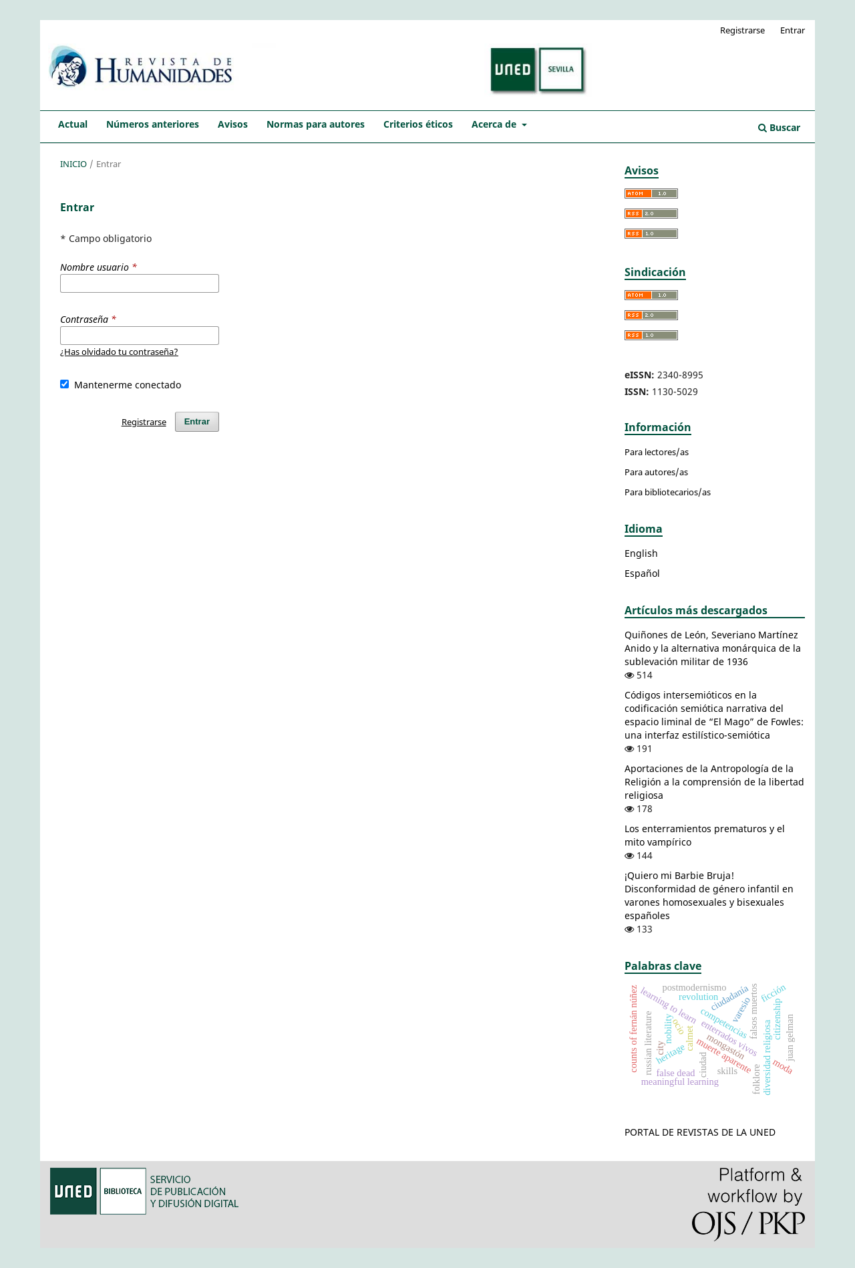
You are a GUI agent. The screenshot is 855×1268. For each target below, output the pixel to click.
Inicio (73, 164)
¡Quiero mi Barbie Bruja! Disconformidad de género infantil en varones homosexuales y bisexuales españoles (709, 895)
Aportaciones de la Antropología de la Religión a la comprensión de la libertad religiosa (714, 781)
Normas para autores (316, 124)
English (641, 553)
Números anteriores (152, 124)
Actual (73, 124)
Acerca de (495, 124)
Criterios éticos (418, 124)
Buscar (779, 127)
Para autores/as (656, 472)
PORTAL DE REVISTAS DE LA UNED (700, 1132)
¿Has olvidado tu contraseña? (119, 352)
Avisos (233, 124)
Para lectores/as (657, 452)
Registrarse (742, 30)
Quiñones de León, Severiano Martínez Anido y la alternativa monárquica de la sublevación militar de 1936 (713, 648)
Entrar (792, 30)
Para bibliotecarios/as (668, 492)
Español (642, 573)
